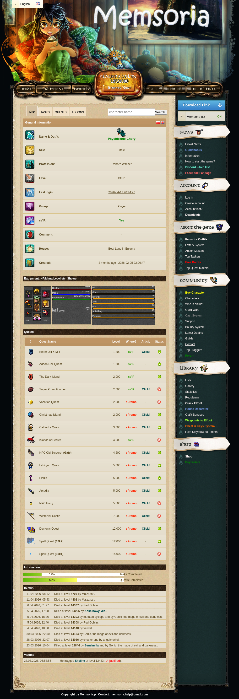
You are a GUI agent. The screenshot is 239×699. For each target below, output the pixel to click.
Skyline (80, 660)
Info (32, 112)
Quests (60, 112)
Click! (146, 352)
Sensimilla (92, 645)
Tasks (45, 112)
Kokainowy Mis (95, 611)
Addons (78, 112)
